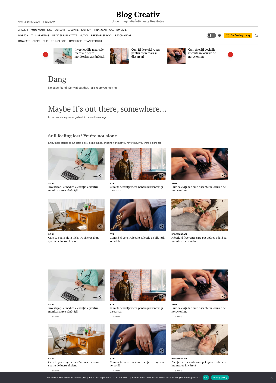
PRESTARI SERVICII (101, 35)
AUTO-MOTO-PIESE (41, 29)
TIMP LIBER (75, 41)
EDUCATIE (73, 29)
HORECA (23, 35)
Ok (205, 377)
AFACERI (23, 29)
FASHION (86, 29)
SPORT (36, 41)
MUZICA (84, 35)
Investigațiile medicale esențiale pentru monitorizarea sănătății (89, 53)
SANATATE (24, 41)
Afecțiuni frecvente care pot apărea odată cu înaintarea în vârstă (199, 239)
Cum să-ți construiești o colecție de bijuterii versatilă (137, 239)
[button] (45, 54)
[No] (271, 377)
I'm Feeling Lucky (238, 35)
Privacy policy (220, 377)
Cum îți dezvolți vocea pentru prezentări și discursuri (145, 53)
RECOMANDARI (123, 35)
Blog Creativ (138, 14)
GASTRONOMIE (118, 29)
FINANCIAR (100, 29)
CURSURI (60, 29)
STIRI (45, 41)
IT (32, 35)
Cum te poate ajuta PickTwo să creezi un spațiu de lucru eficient (73, 239)
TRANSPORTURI (93, 41)
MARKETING (42, 35)
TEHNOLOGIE (58, 41)
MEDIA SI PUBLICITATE (64, 35)
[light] (214, 35)
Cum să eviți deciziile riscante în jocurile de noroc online (202, 53)
